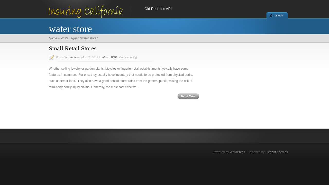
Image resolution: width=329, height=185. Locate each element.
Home (53, 38)
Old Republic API (158, 9)
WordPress (237, 152)
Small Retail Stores (72, 48)
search (279, 15)
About (105, 57)
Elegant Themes (277, 152)
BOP (114, 57)
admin (73, 57)
